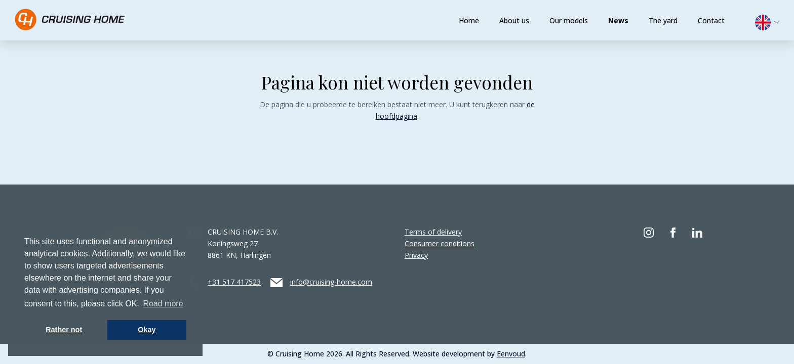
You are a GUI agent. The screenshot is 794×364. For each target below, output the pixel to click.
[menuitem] (772, 21)
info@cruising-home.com (331, 282)
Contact (711, 20)
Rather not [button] (64, 330)
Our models (568, 20)
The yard (663, 20)
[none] (772, 25)
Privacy (416, 255)
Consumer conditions (439, 243)
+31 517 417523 (234, 282)
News (618, 20)
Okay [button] (146, 330)
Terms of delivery (433, 232)
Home (469, 20)
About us (514, 20)
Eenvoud (511, 353)
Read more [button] (163, 303)
